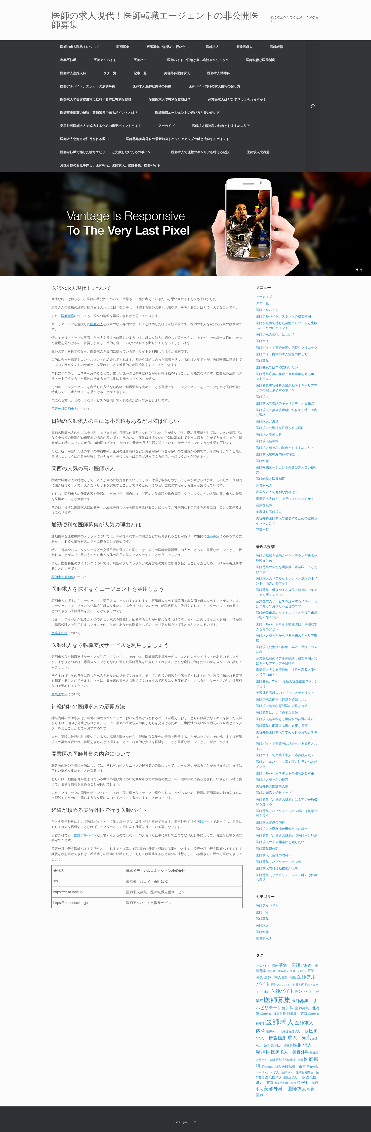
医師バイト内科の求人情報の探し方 (214, 86)
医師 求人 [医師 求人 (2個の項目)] (272, 977)
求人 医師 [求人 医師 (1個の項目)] (280, 1072)
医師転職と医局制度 (260, 60)
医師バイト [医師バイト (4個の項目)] (282, 991)
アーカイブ (166, 126)
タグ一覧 (109, 73)
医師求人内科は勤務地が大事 (277, 868)
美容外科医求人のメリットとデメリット (285, 693)
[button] (312, 106)
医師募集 (122, 47)
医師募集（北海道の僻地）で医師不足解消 (286, 835)
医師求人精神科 (218, 73)
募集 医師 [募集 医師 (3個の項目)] (289, 965)
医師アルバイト (105, 60)
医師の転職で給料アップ (273, 793)
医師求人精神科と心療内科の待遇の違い (285, 719)
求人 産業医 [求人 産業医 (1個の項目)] (296, 1072)
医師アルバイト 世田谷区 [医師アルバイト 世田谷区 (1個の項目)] (287, 984)
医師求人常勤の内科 (270, 822)
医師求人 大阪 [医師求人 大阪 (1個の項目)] (298, 1031)
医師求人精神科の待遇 (272, 779)
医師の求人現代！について (79, 47)
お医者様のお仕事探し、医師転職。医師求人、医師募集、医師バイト (110, 165)
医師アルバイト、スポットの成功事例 (87, 86)
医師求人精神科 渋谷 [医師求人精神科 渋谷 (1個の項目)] (289, 1059)
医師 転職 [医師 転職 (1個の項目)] (289, 977)
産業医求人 (244, 47)
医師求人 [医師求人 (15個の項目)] (279, 1022)
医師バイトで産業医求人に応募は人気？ (285, 755)
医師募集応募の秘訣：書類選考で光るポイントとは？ (99, 113)
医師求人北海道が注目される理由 (84, 139)
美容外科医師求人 (177, 73)
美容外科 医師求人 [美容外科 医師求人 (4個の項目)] (285, 1088)
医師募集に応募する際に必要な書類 (282, 726)
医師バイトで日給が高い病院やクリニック (198, 60)
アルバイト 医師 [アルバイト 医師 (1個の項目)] (267, 965)
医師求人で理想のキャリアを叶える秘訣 (200, 152)
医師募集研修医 (267, 849)
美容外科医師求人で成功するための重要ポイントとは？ (100, 126)
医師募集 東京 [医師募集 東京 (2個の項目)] (295, 1013)
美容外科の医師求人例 (272, 786)
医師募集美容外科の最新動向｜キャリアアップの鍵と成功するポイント (177, 139)
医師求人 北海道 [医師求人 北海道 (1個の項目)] (277, 1031)
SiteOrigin (180, 1122)
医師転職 (276, 47)
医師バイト (142, 60)
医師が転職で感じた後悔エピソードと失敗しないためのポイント (107, 152)
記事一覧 (140, 73)
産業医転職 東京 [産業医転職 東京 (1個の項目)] (285, 1082)
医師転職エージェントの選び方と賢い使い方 (187, 113)
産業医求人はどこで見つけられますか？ (237, 99)
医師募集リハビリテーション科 (278, 862)
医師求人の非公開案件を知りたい (280, 842)
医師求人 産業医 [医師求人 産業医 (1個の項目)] (281, 1045)
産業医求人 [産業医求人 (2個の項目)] (274, 1077)
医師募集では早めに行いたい (168, 47)
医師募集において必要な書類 (277, 712)
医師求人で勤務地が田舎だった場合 (282, 829)
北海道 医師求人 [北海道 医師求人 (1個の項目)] (278, 971)
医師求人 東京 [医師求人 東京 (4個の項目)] (294, 1037)
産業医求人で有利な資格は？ (170, 99)
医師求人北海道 (258, 152)
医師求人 (212, 47)
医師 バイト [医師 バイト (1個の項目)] (298, 971)
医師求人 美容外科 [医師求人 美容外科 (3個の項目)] (290, 1052)
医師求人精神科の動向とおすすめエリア (221, 126)
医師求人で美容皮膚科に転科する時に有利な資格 (95, 99)
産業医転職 (68, 60)
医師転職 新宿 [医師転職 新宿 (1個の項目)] (271, 1066)
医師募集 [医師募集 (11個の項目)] (277, 1000)
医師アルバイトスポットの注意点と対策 (285, 773)
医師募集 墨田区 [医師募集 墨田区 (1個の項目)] (271, 1013)
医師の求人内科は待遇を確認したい (282, 699)
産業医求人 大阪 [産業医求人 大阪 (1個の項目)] (294, 1077)
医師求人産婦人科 (73, 73)
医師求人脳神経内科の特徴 (151, 86)
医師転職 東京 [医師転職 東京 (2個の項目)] (294, 1066)
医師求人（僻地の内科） (273, 855)
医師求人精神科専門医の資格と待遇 (282, 706)
